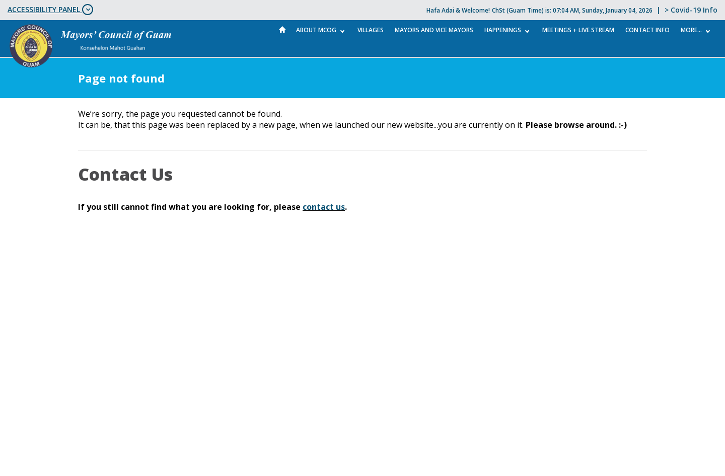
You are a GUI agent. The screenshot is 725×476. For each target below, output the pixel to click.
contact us (324, 206)
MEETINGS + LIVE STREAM (578, 30)
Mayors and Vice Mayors (434, 30)
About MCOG (316, 30)
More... (691, 30)
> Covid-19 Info (691, 10)
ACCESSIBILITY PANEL (50, 9)
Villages (370, 30)
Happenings (502, 30)
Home (282, 30)
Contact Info (647, 30)
